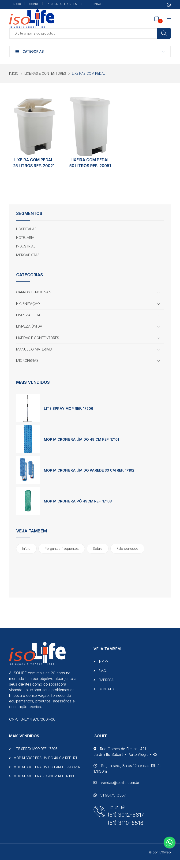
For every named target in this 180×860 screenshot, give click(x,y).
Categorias (29, 51)
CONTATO (97, 4)
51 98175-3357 (110, 795)
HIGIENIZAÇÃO (28, 303)
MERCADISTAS (28, 255)
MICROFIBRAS (27, 360)
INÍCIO (17, 4)
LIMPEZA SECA (28, 315)
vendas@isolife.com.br (116, 782)
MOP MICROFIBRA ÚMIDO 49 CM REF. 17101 (81, 439)
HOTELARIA (25, 237)
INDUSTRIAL (25, 246)
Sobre (97, 548)
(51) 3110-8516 (125, 823)
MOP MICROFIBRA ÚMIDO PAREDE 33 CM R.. (45, 767)
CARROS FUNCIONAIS (33, 292)
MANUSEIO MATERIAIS (34, 349)
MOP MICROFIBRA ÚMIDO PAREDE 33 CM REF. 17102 (89, 470)
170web (165, 852)
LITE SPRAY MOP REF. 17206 (68, 408)
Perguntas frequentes (62, 548)
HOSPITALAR (26, 229)
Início (26, 548)
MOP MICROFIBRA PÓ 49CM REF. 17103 (78, 501)
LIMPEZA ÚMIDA (29, 326)
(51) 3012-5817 (126, 815)
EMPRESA (103, 680)
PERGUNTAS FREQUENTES (64, 4)
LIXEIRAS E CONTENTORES (45, 73)
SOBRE (34, 4)
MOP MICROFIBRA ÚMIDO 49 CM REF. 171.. (43, 758)
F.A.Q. (100, 671)
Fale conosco (127, 548)
